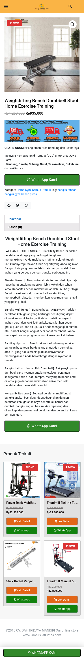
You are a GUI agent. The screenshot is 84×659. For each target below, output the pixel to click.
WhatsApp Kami (42, 180)
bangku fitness (67, 190)
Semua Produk (41, 190)
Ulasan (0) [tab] (15, 227)
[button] (73, 24)
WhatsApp (21, 530)
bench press (29, 194)
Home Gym (24, 190)
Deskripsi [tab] (14, 219)
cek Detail (22, 521)
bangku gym (12, 194)
